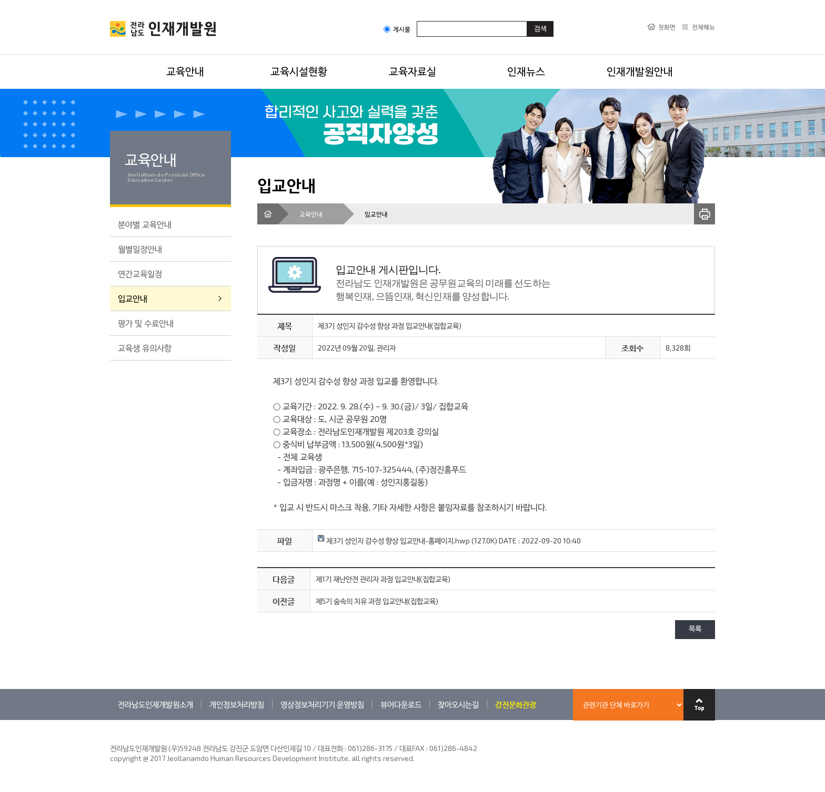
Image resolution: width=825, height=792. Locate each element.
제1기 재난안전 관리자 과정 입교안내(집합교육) (383, 578)
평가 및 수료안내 (146, 323)
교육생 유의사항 (145, 348)
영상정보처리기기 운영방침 (322, 704)
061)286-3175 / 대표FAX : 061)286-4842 (412, 748)
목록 (695, 629)
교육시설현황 (298, 71)
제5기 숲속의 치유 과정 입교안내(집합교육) (377, 600)
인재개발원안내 (640, 71)
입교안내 (132, 298)
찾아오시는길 (458, 704)
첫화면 (667, 27)
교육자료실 (412, 71)
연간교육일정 (140, 274)
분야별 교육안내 (145, 224)
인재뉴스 (526, 71)
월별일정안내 (140, 249)
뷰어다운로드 (400, 704)
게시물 (397, 29)
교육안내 (185, 71)
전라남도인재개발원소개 (155, 704)
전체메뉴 (703, 27)
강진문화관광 (515, 704)
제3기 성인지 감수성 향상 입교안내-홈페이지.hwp (394, 540)
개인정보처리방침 (236, 704)
